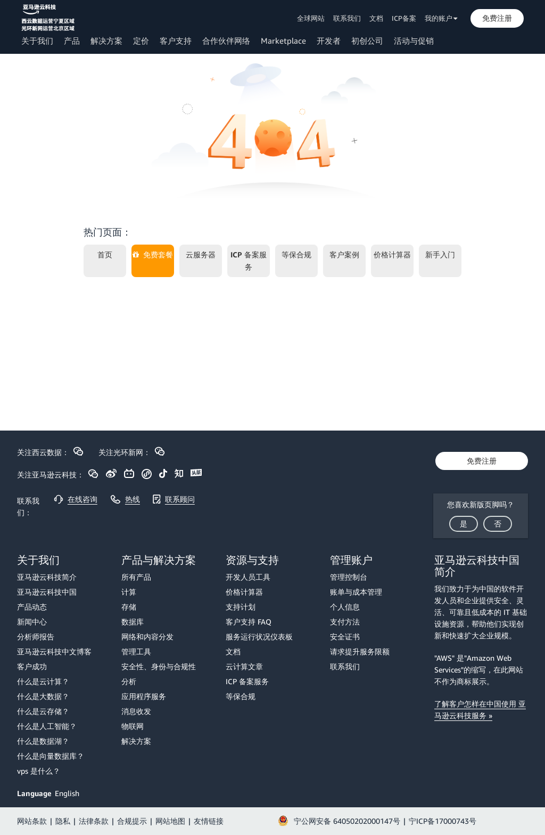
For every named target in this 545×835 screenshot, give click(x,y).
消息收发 (136, 711)
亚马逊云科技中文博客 (54, 651)
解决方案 (106, 40)
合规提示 (132, 820)
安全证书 (345, 636)
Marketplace (283, 40)
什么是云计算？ (43, 681)
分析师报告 (35, 636)
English (67, 793)
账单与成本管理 (356, 591)
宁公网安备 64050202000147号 (347, 820)
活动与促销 (414, 40)
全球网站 (311, 18)
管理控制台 (348, 576)
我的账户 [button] (441, 18)
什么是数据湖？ (43, 740)
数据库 (132, 621)
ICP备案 (404, 18)
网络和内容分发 (147, 636)
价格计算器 (244, 591)
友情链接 (209, 820)
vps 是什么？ (38, 770)
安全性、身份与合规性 (158, 666)
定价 (141, 40)
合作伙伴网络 (226, 40)
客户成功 (32, 666)
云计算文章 (244, 666)
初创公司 (367, 40)
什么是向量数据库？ (50, 755)
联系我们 (347, 18)
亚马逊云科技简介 (47, 576)
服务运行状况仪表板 (259, 636)
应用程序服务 (143, 696)
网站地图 (170, 820)
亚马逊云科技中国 (47, 591)
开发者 (329, 40)
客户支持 (176, 40)
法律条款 (94, 820)
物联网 (132, 726)
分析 (128, 681)
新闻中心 (32, 621)
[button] (497, 18)
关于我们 (37, 40)
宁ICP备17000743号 (442, 820)
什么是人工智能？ (47, 726)
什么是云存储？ (43, 711)
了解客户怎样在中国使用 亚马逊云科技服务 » (480, 709)
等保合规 (240, 696)
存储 (128, 606)
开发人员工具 (248, 576)
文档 (376, 18)
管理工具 (136, 651)
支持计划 (240, 606)
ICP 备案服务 (247, 681)
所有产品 (136, 576)
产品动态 (32, 606)
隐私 (62, 820)
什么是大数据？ (43, 696)
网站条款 (32, 820)
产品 (72, 40)
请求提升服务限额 (360, 651)
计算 (128, 591)
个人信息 (345, 606)
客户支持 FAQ (248, 621)
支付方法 (345, 621)
